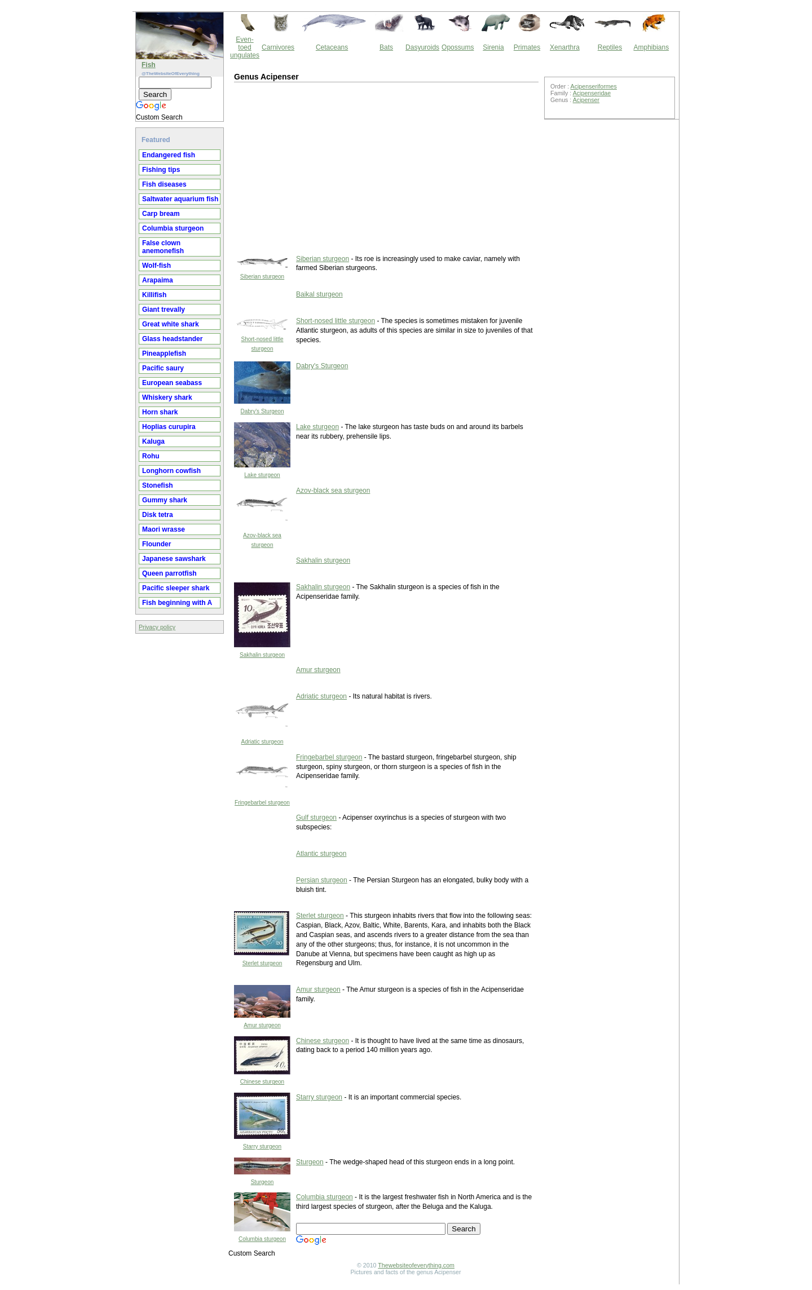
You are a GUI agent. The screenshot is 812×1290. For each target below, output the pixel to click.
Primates (527, 47)
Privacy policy (157, 627)
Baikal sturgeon (319, 294)
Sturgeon (262, 1182)
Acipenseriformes (594, 86)
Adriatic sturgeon (262, 742)
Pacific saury (163, 368)
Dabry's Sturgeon (262, 411)
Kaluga (153, 441)
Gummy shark (164, 500)
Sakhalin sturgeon (323, 560)
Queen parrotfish (169, 573)
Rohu (151, 456)
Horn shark (160, 412)
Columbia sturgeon (173, 228)
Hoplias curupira (169, 427)
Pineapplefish (164, 353)
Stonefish (157, 485)
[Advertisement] (327, 167)
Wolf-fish (156, 266)
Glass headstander (172, 339)
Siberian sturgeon (262, 276)
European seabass (172, 383)
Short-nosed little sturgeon (335, 321)
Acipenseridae (592, 93)
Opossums (458, 47)
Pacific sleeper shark (175, 588)
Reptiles (610, 47)
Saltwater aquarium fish (180, 199)
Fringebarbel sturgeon (262, 802)
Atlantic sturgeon (321, 854)
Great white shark (170, 324)
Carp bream (161, 214)
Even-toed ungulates (244, 47)
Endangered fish (168, 155)
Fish (149, 65)
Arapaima (157, 280)
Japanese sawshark (174, 559)
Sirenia (493, 47)
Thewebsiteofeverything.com (416, 1265)
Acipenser (586, 99)
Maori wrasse (163, 529)
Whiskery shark (167, 397)
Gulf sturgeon (316, 817)
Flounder (156, 544)
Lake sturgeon (262, 475)
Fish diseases (164, 184)
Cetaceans (332, 47)
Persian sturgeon (321, 880)
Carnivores (278, 47)
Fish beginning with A (177, 603)
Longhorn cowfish (171, 471)
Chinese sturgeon (262, 1082)
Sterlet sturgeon (262, 963)
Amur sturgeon (318, 670)
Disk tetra (157, 515)
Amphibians (651, 47)
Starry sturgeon (262, 1146)
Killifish (154, 295)
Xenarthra (565, 47)
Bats (386, 47)
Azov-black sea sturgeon (333, 490)
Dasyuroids (422, 47)
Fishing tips (161, 170)
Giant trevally (163, 309)
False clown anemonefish (163, 247)
